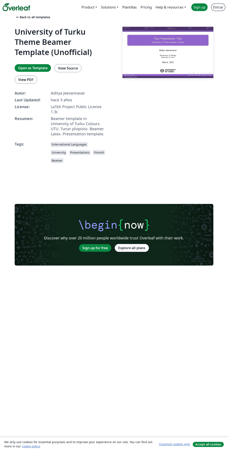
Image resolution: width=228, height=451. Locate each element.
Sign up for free (95, 248)
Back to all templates (32, 17)
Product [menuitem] (88, 7)
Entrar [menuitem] (218, 7)
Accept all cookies (208, 444)
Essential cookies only (174, 444)
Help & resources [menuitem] (169, 7)
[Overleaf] (16, 7)
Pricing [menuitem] (146, 7)
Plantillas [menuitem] (129, 7)
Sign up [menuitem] (199, 7)
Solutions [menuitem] (108, 7)
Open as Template (33, 68)
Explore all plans (131, 248)
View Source (68, 68)
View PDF (26, 79)
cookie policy (31, 446)
